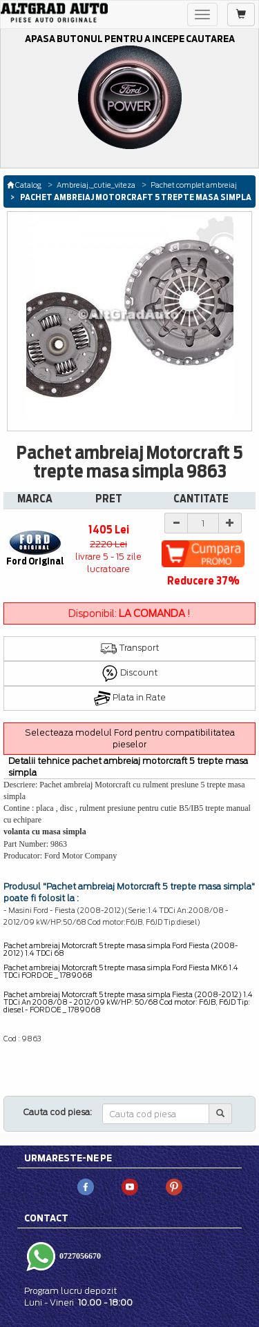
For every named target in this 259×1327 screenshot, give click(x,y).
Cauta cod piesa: (57, 1112)
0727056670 (79, 1256)
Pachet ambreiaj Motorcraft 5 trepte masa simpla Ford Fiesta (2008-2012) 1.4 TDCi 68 (120, 949)
